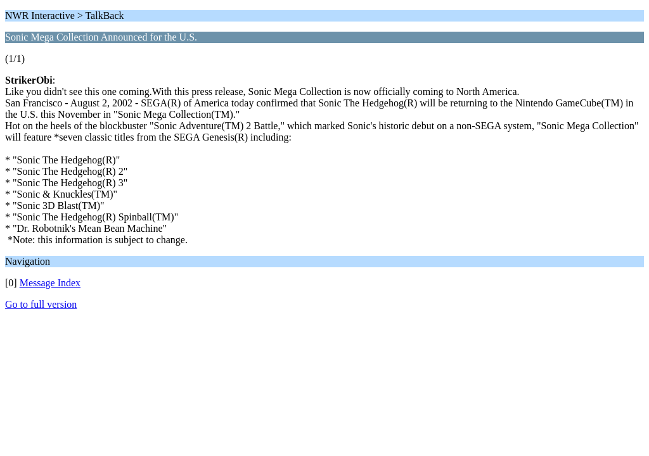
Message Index (50, 282)
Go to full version (41, 304)
